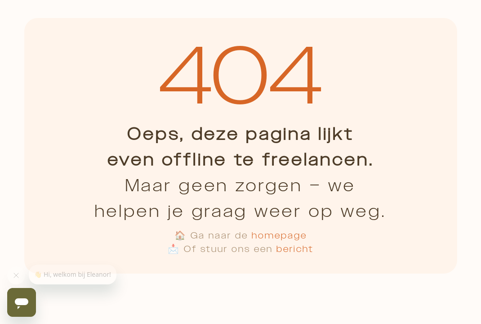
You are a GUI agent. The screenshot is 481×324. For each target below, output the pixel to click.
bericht (295, 249)
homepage (279, 235)
